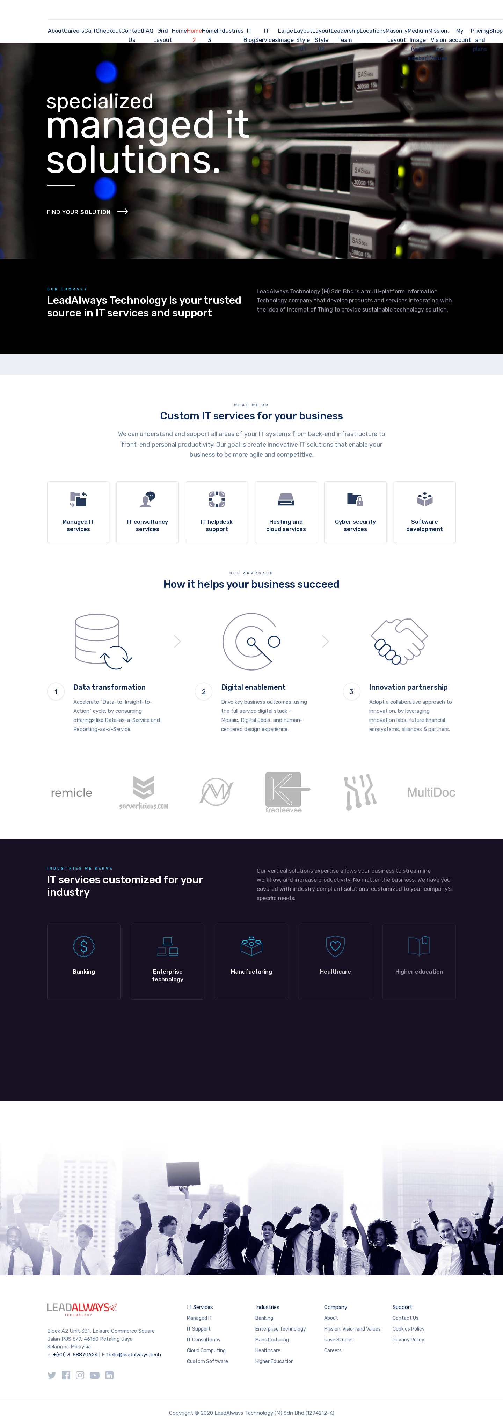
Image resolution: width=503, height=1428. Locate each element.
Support (402, 1307)
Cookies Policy (409, 1329)
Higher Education (274, 1361)
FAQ (148, 31)
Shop (496, 31)
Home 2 (194, 35)
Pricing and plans (480, 40)
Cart (90, 31)
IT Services (266, 35)
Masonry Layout (397, 35)
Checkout (108, 31)
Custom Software (207, 1361)
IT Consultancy (204, 1340)
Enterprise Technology (280, 1329)
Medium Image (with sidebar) (418, 44)
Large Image (286, 35)
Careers (74, 31)
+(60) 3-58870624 (75, 1355)
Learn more (84, 961)
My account (460, 35)
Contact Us (132, 35)
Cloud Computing (206, 1351)
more (78, 512)
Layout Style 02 (321, 40)
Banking (264, 1318)
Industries (230, 31)
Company (335, 1307)
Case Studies (339, 1340)
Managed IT (199, 1318)
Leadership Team (345, 35)
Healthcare (267, 1351)
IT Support (199, 1329)
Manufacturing (272, 1340)
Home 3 (209, 35)
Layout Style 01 (303, 40)
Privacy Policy (408, 1340)
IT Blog (249, 35)
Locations (373, 31)
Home (179, 31)
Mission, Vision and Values (438, 44)
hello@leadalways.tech (134, 1355)
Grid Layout (162, 35)
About (56, 31)
